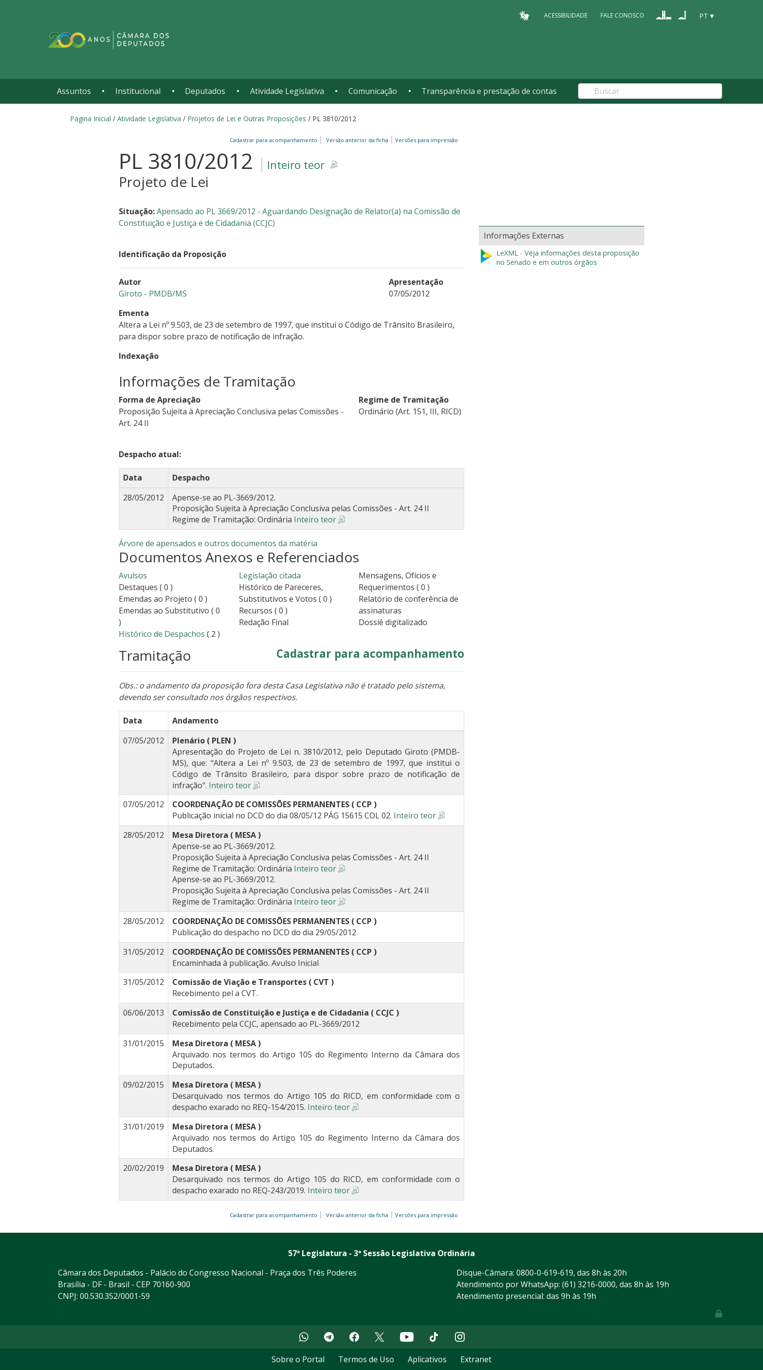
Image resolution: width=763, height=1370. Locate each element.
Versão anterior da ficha (357, 140)
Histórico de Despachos (162, 634)
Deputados (205, 91)
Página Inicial (90, 118)
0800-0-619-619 (544, 1272)
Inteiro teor (296, 164)
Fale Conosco (622, 15)
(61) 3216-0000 (589, 1284)
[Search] (650, 91)
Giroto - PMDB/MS (153, 293)
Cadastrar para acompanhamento (275, 140)
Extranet (475, 1359)
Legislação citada (270, 575)
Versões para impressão (425, 140)
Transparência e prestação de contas (489, 91)
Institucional (138, 91)
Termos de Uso (366, 1359)
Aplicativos (427, 1359)
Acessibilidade (565, 15)
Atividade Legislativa (287, 91)
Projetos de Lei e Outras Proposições (246, 118)
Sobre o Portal (298, 1359)
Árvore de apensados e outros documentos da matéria (218, 543)
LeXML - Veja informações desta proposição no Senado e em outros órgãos (559, 258)
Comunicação (372, 91)
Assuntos (74, 91)
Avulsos (133, 575)
